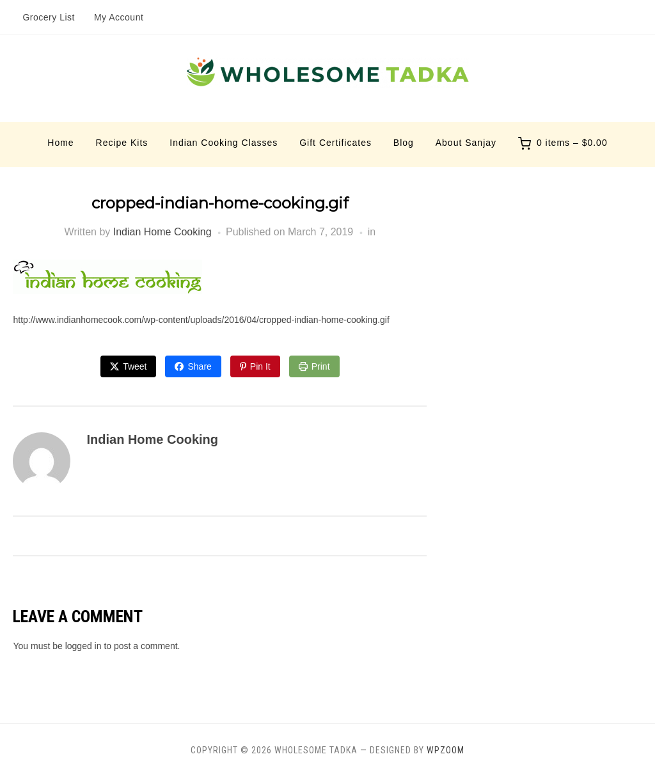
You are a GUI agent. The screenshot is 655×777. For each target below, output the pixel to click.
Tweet (134, 366)
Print (321, 366)
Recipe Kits (122, 142)
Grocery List (48, 17)
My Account (118, 17)
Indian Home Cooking (162, 231)
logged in (83, 646)
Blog (403, 142)
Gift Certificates (335, 142)
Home (60, 142)
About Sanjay (466, 142)
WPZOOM (445, 750)
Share (199, 366)
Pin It (260, 366)
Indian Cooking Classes (224, 142)
